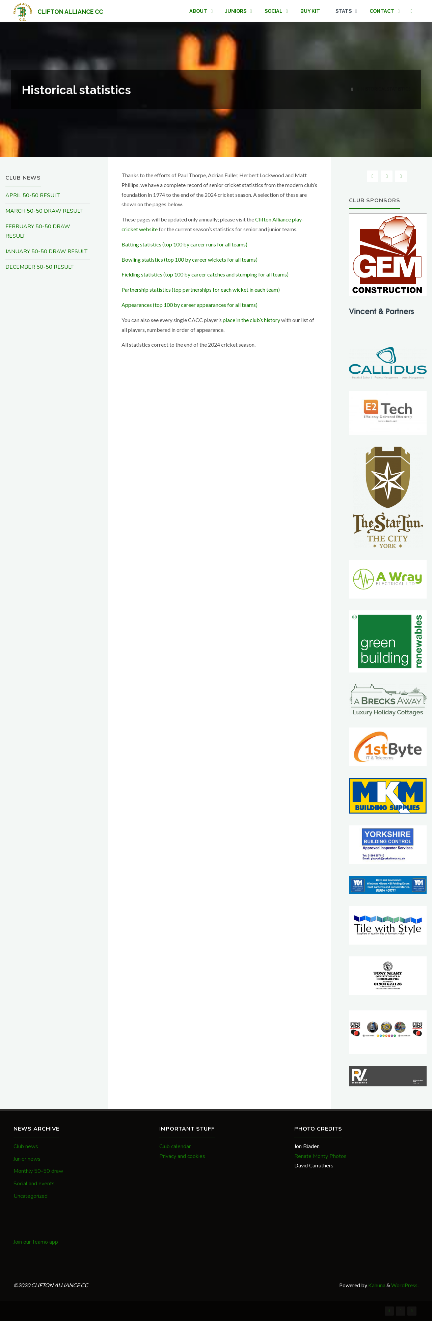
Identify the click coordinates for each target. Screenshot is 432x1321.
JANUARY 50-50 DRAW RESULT (46, 251)
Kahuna (376, 1285)
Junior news (27, 1159)
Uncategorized (31, 1196)
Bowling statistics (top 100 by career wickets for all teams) (190, 259)
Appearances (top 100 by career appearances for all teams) (190, 304)
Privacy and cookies (182, 1156)
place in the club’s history (251, 320)
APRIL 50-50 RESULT (32, 195)
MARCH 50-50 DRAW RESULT (44, 211)
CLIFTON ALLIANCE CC (70, 11)
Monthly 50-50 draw (38, 1171)
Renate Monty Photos (320, 1156)
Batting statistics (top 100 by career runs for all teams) (184, 244)
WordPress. (404, 1285)
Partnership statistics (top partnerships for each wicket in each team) (201, 289)
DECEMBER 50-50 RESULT (39, 267)
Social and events (34, 1183)
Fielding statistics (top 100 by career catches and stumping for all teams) (205, 274)
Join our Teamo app (36, 1242)
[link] (411, 11)
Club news (26, 1146)
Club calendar (175, 1146)
